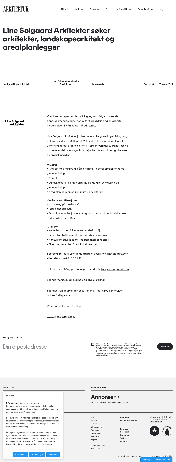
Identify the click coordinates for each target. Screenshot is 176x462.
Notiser (94, 420)
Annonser (105, 397)
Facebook (124, 432)
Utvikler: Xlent (168, 456)
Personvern (96, 448)
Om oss (94, 424)
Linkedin (124, 441)
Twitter (123, 438)
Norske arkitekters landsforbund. (159, 420)
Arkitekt (26, 85)
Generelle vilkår (98, 445)
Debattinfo (96, 433)
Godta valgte (37, 454)
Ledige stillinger (124, 9)
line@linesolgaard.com (114, 254)
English (94, 439)
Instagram (124, 435)
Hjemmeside (97, 85)
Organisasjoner (146, 9)
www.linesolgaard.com (61, 317)
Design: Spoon (155, 456)
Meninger (78, 9)
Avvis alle (53, 454)
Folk (107, 9)
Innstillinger (20, 454)
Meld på (165, 346)
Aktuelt (64, 9)
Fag (92, 417)
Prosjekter (94, 9)
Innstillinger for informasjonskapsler (156, 460)
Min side (95, 436)
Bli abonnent (96, 427)
